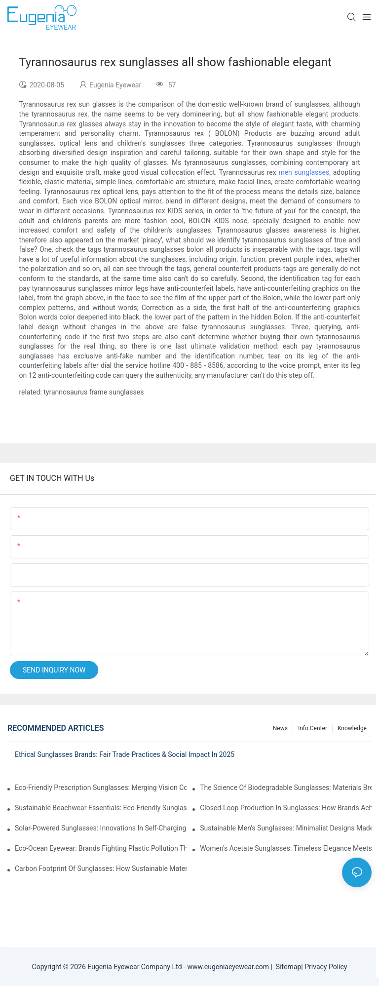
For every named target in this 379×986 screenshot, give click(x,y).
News (280, 728)
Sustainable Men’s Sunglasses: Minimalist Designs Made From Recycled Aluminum (286, 828)
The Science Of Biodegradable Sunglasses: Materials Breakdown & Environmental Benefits (286, 787)
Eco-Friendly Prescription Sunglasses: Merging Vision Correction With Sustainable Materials (101, 787)
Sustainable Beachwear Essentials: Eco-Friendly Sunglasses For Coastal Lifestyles (101, 808)
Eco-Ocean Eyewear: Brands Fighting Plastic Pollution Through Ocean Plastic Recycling (101, 848)
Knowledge (352, 728)
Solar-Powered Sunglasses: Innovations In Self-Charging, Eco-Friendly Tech (101, 828)
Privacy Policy (325, 967)
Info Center (312, 728)
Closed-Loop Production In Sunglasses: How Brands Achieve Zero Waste (286, 808)
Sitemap (286, 967)
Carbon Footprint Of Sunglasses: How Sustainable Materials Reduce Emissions (101, 868)
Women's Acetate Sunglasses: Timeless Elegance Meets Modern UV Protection (286, 848)
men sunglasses (303, 172)
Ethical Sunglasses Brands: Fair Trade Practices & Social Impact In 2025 (124, 754)
